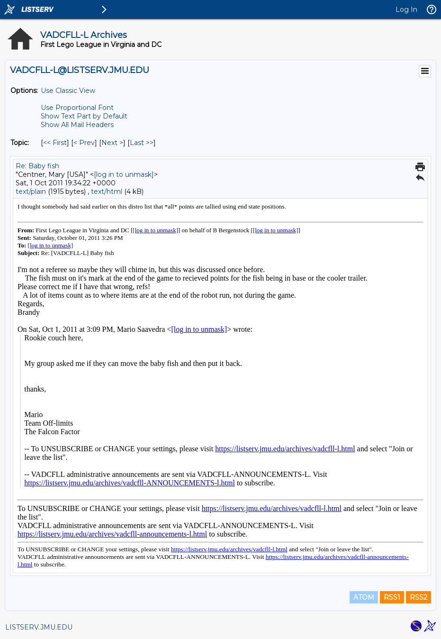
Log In (406, 9)
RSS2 (418, 597)
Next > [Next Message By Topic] (112, 142)
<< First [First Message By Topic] (55, 142)
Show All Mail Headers (77, 124)
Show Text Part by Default (84, 116)
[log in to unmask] (124, 174)
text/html (106, 191)
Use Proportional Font (77, 107)
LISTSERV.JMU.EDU (38, 627)
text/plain (31, 191)
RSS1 (392, 597)
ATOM (363, 597)
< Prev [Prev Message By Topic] (84, 142)
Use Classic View (68, 90)
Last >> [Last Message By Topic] (141, 142)
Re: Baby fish (37, 166)
